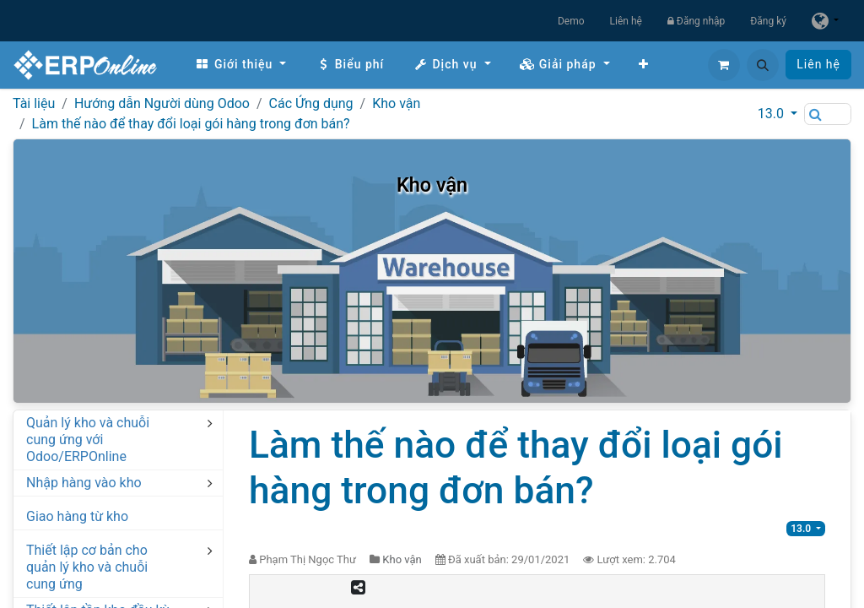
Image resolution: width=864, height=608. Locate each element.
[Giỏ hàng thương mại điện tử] (724, 65)
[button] (763, 65)
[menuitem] (240, 64)
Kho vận (396, 103)
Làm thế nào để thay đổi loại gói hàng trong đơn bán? (191, 124)
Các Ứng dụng (311, 103)
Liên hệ (626, 21)
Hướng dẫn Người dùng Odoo (162, 103)
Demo (571, 21)
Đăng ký (768, 21)
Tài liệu (34, 103)
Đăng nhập (696, 21)
